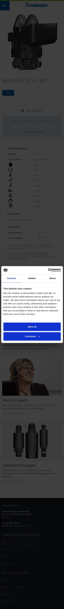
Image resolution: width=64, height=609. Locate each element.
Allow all (32, 326)
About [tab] (52, 278)
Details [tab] (32, 278)
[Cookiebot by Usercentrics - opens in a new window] (48, 270)
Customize (32, 336)
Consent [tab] (11, 278)
